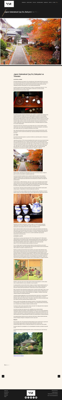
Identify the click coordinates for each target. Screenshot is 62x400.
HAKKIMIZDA (24, 2)
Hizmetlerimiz (6, 392)
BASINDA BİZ (46, 2)
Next (51, 40)
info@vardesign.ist (55, 392)
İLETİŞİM (54, 2)
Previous (10, 40)
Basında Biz (6, 395)
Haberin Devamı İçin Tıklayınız (19, 355)
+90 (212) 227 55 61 (55, 390)
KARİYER (50, 2)
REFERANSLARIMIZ (40, 2)
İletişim (5, 396)
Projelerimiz (6, 393)
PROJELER (34, 2)
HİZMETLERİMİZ (29, 2)
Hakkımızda (6, 390)
